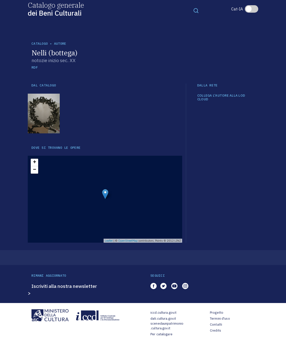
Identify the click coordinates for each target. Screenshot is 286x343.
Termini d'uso (220, 318)
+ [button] (34, 162)
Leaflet (109, 240)
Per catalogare (161, 334)
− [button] (34, 170)
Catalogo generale (56, 8)
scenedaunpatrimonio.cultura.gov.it (166, 326)
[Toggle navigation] (196, 10)
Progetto (216, 312)
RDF (34, 67)
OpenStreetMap (128, 240)
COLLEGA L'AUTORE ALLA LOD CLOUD (221, 97)
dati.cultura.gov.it (163, 318)
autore (60, 43)
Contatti (216, 324)
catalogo (39, 43)
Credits (215, 330)
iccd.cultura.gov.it (163, 312)
